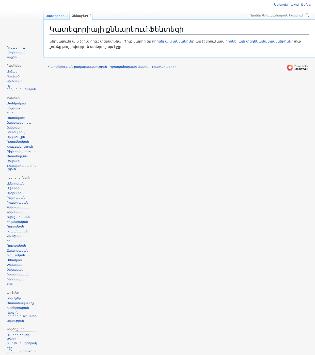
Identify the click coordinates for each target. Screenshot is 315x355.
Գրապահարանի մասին (129, 67)
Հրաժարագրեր (164, 67)
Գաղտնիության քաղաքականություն (77, 67)
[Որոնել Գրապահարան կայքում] (279, 15)
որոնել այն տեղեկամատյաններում (257, 41)
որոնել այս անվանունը (173, 41)
